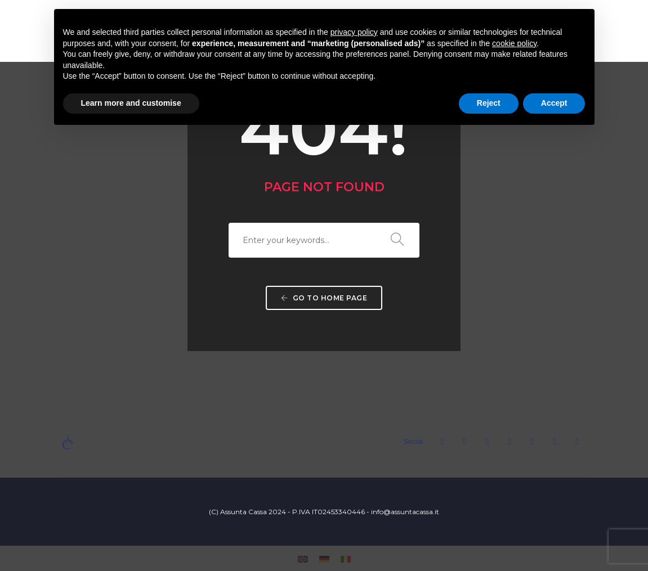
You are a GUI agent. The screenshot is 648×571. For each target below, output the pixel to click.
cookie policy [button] (514, 43)
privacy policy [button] (354, 32)
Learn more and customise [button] (131, 102)
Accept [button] (554, 102)
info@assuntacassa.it (405, 511)
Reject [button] (488, 102)
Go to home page (324, 298)
